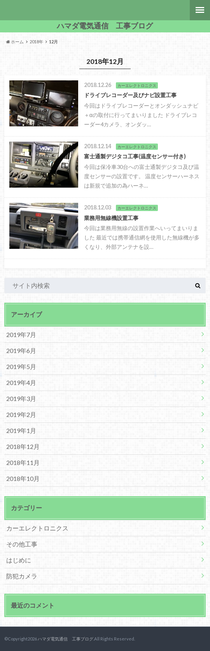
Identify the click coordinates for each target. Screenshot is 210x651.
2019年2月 (21, 414)
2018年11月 (23, 462)
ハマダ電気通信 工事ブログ (105, 25)
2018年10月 (23, 478)
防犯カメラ (21, 576)
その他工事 (21, 544)
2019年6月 (21, 350)
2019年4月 (21, 382)
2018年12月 (23, 446)
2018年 (36, 41)
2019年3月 (21, 398)
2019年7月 (21, 334)
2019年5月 (21, 366)
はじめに (18, 560)
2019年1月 (21, 430)
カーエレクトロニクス (37, 528)
